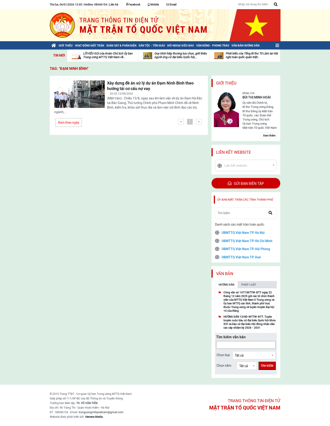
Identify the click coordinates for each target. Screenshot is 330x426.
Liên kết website (233, 152)
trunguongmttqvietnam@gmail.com (101, 412)
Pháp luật (248, 284)
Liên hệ (113, 4)
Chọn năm (224, 365)
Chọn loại (223, 355)
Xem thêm (269, 135)
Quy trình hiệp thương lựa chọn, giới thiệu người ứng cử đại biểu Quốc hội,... (180, 55)
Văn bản (224, 273)
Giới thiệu (226, 83)
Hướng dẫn (226, 284)
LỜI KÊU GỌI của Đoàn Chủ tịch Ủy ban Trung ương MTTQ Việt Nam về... (108, 55)
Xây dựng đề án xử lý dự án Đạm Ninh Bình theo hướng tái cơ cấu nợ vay (150, 86)
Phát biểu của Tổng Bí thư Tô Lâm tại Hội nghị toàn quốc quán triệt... (252, 55)
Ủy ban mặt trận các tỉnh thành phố (245, 199)
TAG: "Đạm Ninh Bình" (69, 68)
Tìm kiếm (267, 365)
